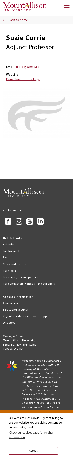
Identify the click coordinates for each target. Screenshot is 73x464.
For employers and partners (21, 277)
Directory (9, 322)
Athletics (9, 244)
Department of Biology (23, 79)
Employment (11, 251)
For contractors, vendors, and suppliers (29, 283)
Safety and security (15, 309)
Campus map (11, 303)
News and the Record (17, 264)
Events (7, 257)
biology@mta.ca (27, 67)
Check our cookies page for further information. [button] (31, 435)
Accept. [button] (33, 450)
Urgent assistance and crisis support (27, 316)
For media (9, 270)
